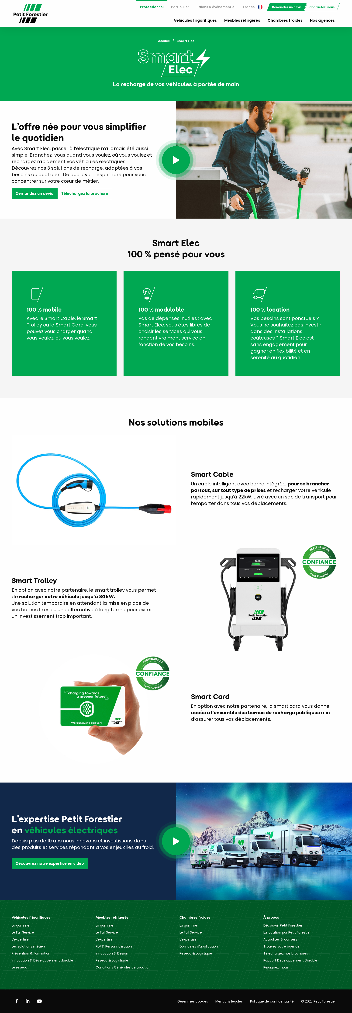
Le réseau (19, 967)
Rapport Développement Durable (290, 960)
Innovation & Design (112, 953)
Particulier (180, 7)
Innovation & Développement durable (42, 960)
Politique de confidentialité (272, 1001)
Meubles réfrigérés (242, 20)
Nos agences (322, 20)
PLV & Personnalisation (114, 946)
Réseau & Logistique (112, 960)
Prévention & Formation (31, 953)
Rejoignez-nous (276, 967)
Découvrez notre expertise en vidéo (50, 863)
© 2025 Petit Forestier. (319, 1001)
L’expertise (20, 939)
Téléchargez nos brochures (285, 953)
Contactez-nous (322, 7)
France (252, 7)
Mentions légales (229, 1001)
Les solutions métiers (29, 946)
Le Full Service (23, 932)
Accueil (164, 41)
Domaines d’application (198, 946)
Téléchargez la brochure (84, 193)
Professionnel (152, 7)
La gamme (20, 925)
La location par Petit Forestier (287, 932)
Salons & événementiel (216, 7)
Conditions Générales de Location (123, 967)
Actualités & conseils (280, 939)
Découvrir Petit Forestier (282, 925)
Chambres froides (285, 20)
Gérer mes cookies (192, 1001)
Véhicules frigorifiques (195, 20)
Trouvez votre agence (281, 946)
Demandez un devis (286, 7)
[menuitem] (151, 7)
